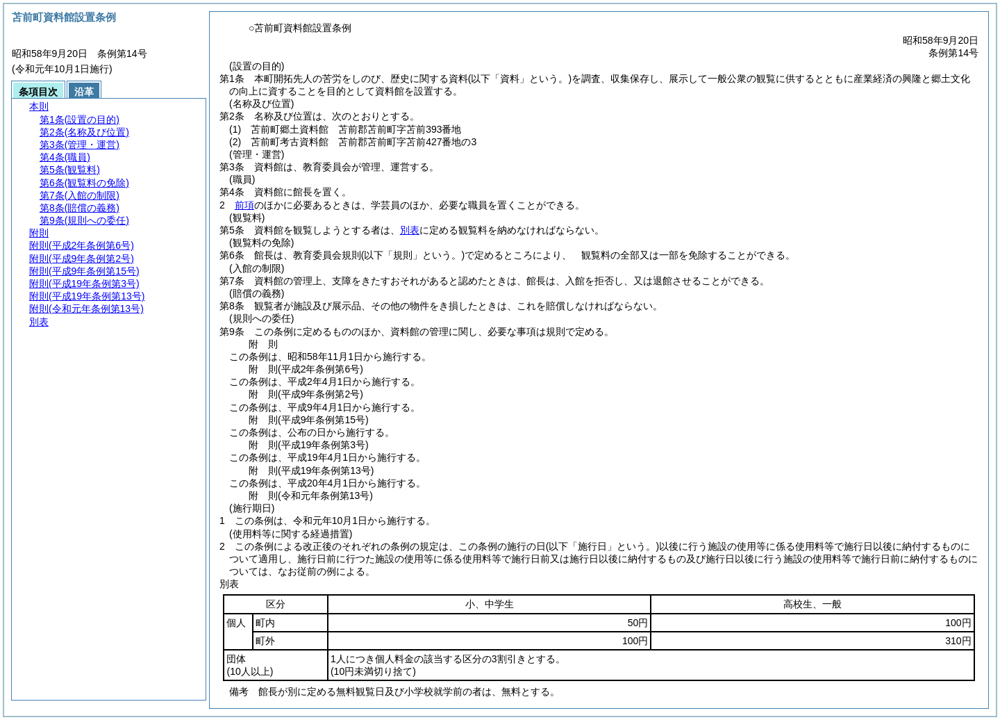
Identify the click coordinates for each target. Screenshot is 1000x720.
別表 (409, 230)
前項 (244, 205)
